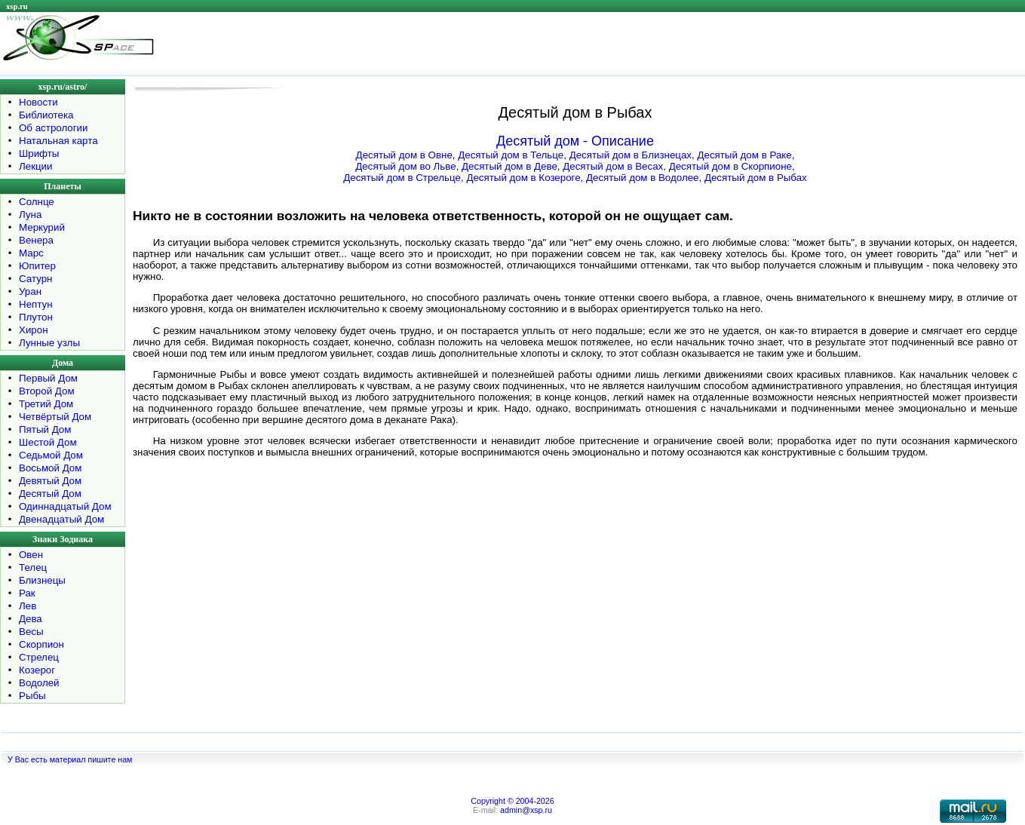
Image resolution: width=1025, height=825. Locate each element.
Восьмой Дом (50, 468)
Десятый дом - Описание (575, 141)
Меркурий (42, 227)
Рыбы (32, 695)
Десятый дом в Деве (509, 166)
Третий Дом (46, 403)
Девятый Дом (50, 480)
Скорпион (41, 644)
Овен (31, 554)
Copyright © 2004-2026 (512, 800)
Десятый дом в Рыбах (755, 177)
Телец (33, 567)
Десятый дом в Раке (744, 155)
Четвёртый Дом (55, 416)
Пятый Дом (45, 429)
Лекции (36, 166)
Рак (27, 593)
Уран (30, 291)
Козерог (37, 670)
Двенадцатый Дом (61, 519)
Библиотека (46, 115)
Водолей (39, 683)
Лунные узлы (49, 342)
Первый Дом (48, 378)
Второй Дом (47, 391)
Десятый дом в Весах (613, 166)
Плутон (36, 317)
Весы (31, 631)
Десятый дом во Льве (405, 166)
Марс (31, 253)
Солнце (36, 201)
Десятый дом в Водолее (642, 177)
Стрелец (39, 657)
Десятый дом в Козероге (523, 177)
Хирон (33, 330)
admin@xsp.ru (526, 809)
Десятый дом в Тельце (510, 155)
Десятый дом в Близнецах (630, 155)
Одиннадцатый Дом (65, 506)
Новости (38, 102)
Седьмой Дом (51, 455)
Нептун (36, 304)
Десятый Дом (50, 493)
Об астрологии (53, 127)
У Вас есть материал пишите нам (70, 759)
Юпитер (37, 265)
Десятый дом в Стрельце (402, 177)
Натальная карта (58, 140)
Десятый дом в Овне (404, 155)
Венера (36, 240)
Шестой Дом (48, 442)
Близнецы (42, 580)
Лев (27, 606)
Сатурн (35, 278)
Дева (30, 618)
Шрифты (39, 153)
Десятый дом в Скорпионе (730, 166)
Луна (30, 214)
